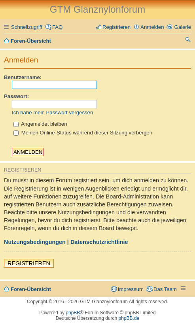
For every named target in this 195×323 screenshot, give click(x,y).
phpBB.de (129, 318)
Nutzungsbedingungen (35, 242)
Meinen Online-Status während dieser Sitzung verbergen (82, 133)
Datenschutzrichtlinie (99, 242)
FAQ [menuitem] (57, 27)
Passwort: (16, 96)
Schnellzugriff (26, 27)
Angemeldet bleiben (40, 124)
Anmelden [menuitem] (152, 27)
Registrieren (29, 263)
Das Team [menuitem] (165, 289)
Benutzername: (23, 77)
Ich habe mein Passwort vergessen (52, 112)
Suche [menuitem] (188, 41)
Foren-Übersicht (31, 289)
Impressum (131, 289)
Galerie (182, 27)
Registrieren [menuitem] (116, 27)
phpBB (73, 312)
